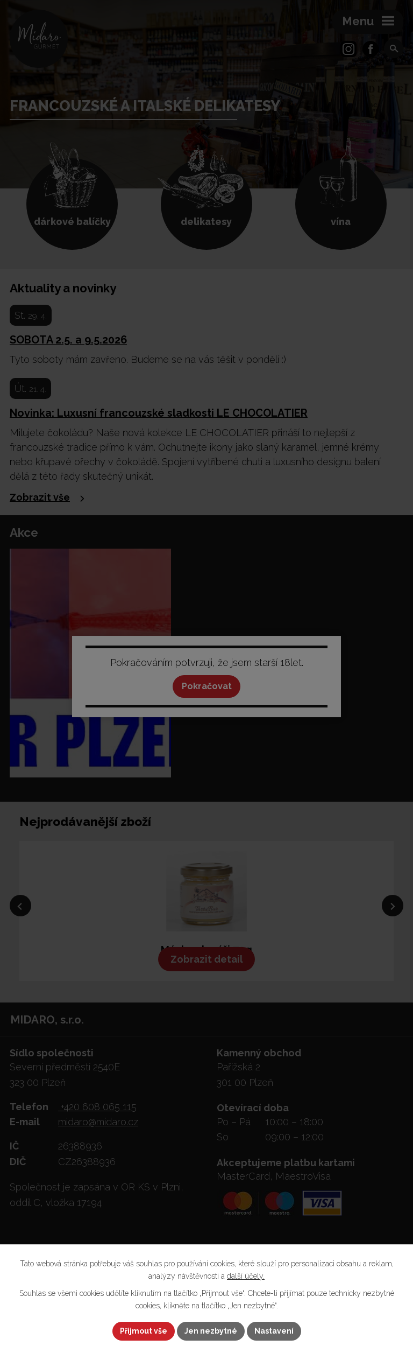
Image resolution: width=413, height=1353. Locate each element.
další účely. (246, 1276)
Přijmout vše (143, 1331)
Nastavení (274, 1331)
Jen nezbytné (210, 1331)
